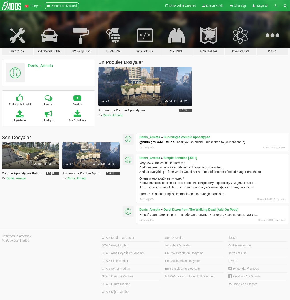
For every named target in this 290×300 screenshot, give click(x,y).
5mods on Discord (243, 284)
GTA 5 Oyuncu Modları (117, 276)
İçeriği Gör (147, 147)
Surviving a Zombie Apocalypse (187, 137)
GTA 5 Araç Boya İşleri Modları (123, 253)
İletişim (233, 237)
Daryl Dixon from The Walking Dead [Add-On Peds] (201, 209)
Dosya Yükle (212, 6)
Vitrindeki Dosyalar (178, 245)
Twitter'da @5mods (243, 269)
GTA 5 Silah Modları (115, 261)
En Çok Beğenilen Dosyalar (184, 253)
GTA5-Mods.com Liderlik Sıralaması (190, 276)
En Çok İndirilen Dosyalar (182, 261)
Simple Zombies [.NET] (180, 158)
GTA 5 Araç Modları (115, 245)
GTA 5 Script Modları (116, 268)
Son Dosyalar (174, 237)
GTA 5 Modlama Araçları (118, 237)
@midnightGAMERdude (156, 142)
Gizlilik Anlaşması (240, 245)
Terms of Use (237, 253)
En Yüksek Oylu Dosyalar (182, 268)
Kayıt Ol (260, 6)
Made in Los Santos (15, 240)
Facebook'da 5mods (244, 276)
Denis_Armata (40, 65)
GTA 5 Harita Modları (116, 284)
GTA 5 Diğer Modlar (115, 292)
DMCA (233, 261)
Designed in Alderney (16, 236)
